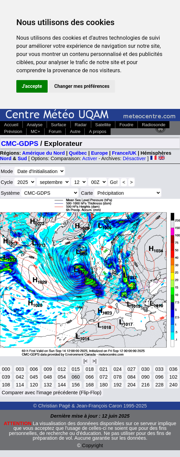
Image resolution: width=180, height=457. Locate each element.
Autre (75, 131)
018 (89, 369)
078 (117, 377)
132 (48, 384)
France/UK (124, 153)
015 (75, 369)
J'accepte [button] (32, 86)
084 (131, 377)
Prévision (13, 131)
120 (34, 384)
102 (173, 377)
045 (34, 377)
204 (131, 384)
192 (117, 384)
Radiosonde (153, 124)
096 (159, 377)
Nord (6, 158)
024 (117, 369)
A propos (97, 131)
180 (103, 384)
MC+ (35, 131)
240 (173, 384)
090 (145, 377)
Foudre (126, 124)
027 (131, 369)
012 (62, 369)
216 (145, 384)
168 (89, 384)
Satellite (103, 124)
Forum (55, 131)
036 (173, 369)
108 (6, 384)
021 (103, 369)
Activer (89, 158)
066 (89, 377)
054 (62, 377)
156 (75, 384)
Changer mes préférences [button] (82, 86)
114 (20, 384)
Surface (58, 124)
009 (48, 369)
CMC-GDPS (19, 143)
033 (159, 369)
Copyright (92, 445)
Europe (99, 153)
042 (20, 377)
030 (145, 369)
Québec (78, 153)
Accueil (11, 124)
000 (6, 369)
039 (6, 377)
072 (103, 377)
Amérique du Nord (43, 153)
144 (62, 384)
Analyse (35, 124)
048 (48, 377)
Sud (22, 158)
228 (159, 384)
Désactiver (134, 158)
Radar (81, 124)
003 (20, 369)
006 (34, 369)
